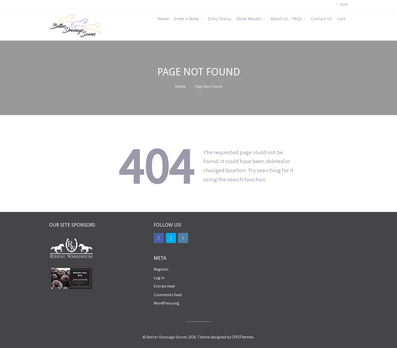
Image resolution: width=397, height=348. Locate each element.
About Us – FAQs (286, 18)
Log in (159, 277)
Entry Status (219, 18)
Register (161, 269)
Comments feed (168, 294)
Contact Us (321, 18)
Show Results (249, 18)
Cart (341, 18)
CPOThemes (242, 336)
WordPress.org (166, 303)
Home (163, 18)
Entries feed (164, 286)
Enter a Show (186, 18)
